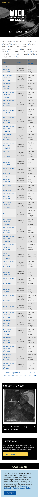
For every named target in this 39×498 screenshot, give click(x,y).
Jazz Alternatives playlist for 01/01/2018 (8, 170)
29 (5, 375)
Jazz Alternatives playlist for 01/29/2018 (8, 297)
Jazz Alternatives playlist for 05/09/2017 (8, 247)
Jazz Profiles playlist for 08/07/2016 (7, 187)
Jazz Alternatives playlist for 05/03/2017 (8, 128)
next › (30, 375)
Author (20, 62)
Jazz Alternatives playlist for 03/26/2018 (8, 103)
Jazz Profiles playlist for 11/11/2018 (7, 86)
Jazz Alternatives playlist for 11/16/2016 (8, 289)
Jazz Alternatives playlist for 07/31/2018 (8, 145)
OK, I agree (10, 493)
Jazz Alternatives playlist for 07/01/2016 (8, 264)
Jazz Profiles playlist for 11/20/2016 (7, 204)
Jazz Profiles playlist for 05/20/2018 (7, 340)
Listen (27, 32)
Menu (10, 32)
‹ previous (16, 373)
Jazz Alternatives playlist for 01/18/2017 (8, 272)
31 (13, 375)
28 (34, 373)
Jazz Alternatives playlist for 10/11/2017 (8, 365)
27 (30, 373)
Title (4, 62)
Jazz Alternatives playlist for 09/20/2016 (8, 120)
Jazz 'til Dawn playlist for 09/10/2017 (7, 162)
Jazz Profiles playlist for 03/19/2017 (7, 323)
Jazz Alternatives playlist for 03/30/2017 (8, 196)
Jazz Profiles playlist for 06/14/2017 (7, 357)
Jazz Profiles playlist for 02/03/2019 (7, 179)
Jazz (4, 213)
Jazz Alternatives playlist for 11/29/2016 (8, 94)
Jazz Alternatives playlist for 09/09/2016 (8, 238)
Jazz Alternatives (8, 306)
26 (26, 373)
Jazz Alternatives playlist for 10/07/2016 (8, 348)
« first (8, 373)
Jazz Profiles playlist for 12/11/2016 (7, 331)
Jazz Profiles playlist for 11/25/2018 (7, 221)
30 (9, 375)
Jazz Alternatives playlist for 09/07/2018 (8, 281)
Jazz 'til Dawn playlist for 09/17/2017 (7, 255)
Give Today (10, 454)
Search (19, 32)
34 (25, 375)
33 (21, 375)
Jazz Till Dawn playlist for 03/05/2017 (7, 77)
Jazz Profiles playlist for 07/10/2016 (7, 69)
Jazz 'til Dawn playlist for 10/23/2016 (7, 154)
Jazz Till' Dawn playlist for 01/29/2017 (7, 137)
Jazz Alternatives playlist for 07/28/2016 (8, 314)
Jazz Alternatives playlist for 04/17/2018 (8, 230)
